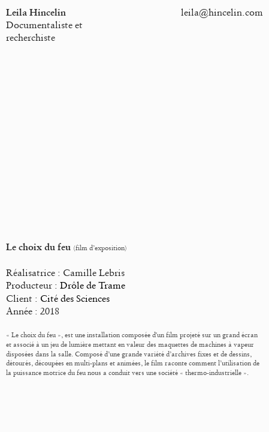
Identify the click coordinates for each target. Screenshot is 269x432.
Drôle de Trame (92, 285)
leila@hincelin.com (222, 12)
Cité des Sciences (75, 298)
